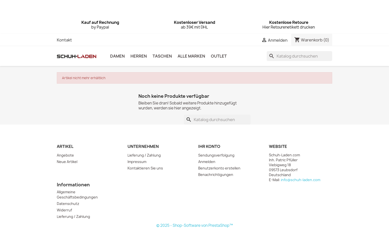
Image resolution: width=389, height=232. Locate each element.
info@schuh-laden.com (300, 179)
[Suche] (299, 56)
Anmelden (206, 161)
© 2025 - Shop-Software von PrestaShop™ (194, 225)
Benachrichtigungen (215, 174)
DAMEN (117, 56)
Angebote (65, 155)
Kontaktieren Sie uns (145, 168)
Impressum (137, 161)
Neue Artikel (67, 161)
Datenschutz (68, 203)
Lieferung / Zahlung (144, 155)
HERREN (138, 56)
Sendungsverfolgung (216, 155)
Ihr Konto (209, 146)
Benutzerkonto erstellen (219, 168)
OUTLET (219, 56)
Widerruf (64, 210)
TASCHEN (162, 56)
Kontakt (64, 40)
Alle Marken (191, 56)
